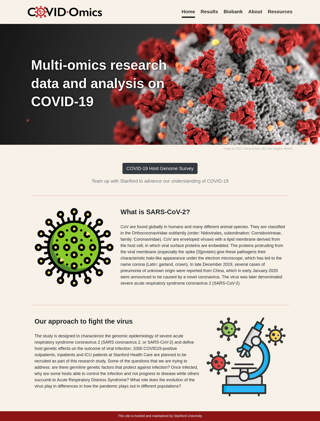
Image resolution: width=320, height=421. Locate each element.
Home (188, 11)
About (255, 11)
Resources (280, 11)
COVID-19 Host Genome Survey (160, 168)
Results (209, 11)
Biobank (233, 11)
